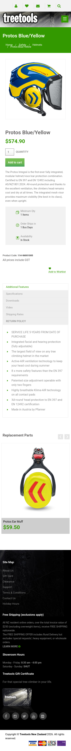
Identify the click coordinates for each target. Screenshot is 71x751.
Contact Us (9, 598)
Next (67, 436)
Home (9, 44)
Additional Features (17, 287)
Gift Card (8, 576)
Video (9, 307)
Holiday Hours (11, 603)
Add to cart (15, 162)
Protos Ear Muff (13, 521)
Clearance (8, 581)
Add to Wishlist (57, 271)
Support (7, 587)
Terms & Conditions (14, 592)
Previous (60, 436)
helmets (37, 44)
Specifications (14, 293)
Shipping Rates (15, 314)
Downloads (12, 300)
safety (22, 44)
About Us (8, 570)
